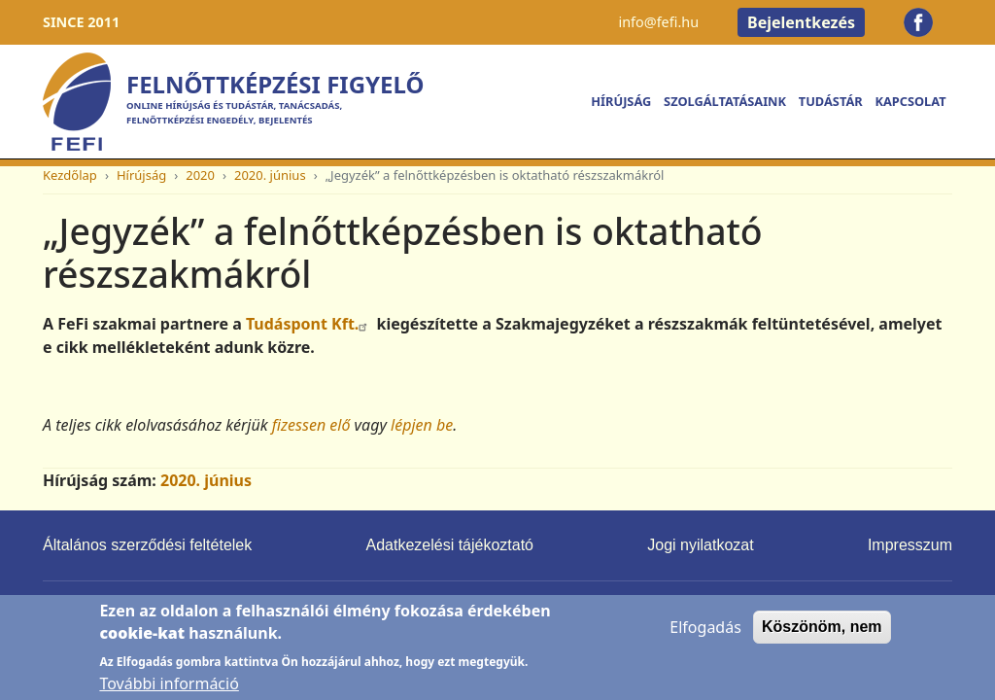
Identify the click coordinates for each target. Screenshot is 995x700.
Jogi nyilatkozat (700, 545)
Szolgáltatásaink (725, 101)
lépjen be (422, 425)
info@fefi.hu (658, 22)
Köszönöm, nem (822, 636)
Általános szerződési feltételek (147, 545)
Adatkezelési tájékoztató (449, 545)
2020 (200, 175)
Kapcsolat (910, 101)
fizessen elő (311, 425)
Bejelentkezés (801, 22)
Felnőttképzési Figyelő (275, 84)
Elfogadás (705, 637)
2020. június (270, 175)
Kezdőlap (70, 175)
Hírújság (621, 101)
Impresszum (910, 545)
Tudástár (831, 101)
